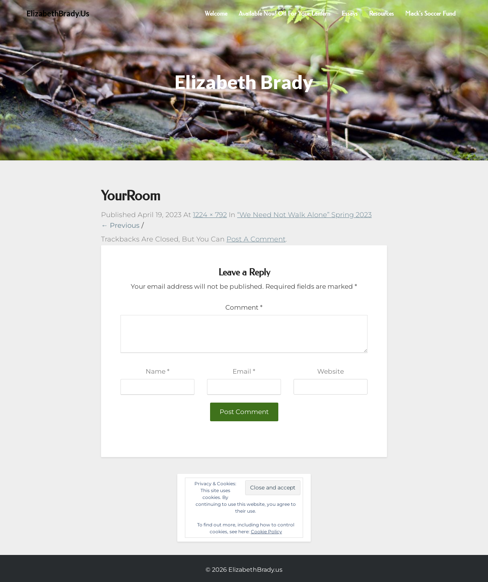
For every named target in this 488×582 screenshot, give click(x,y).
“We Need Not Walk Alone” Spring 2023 (304, 215)
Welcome (216, 13)
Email (244, 371)
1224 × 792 (210, 215)
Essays (350, 13)
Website (330, 371)
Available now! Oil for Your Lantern (284, 13)
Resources (381, 13)
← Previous (120, 225)
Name (158, 371)
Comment (244, 307)
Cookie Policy (266, 531)
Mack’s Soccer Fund (430, 13)
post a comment (256, 239)
